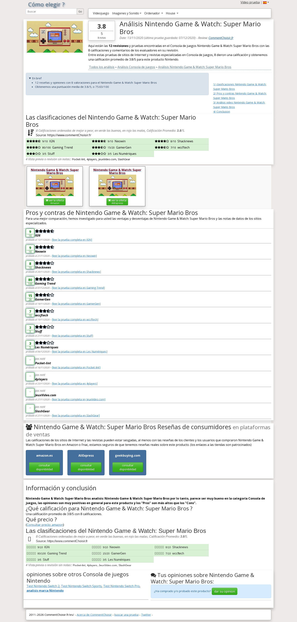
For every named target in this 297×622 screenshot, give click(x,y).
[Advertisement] (242, 137)
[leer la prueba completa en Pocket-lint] (76, 367)
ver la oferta (55, 202)
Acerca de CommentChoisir (94, 615)
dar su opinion (224, 591)
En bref (36, 78)
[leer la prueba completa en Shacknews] (76, 271)
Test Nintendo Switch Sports (81, 586)
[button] (266, 2)
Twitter (146, 615)
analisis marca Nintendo (45, 591)
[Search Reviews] (51, 11)
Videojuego (101, 13)
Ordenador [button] (152, 13)
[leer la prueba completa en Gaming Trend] (78, 288)
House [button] (171, 13)
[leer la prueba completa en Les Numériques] (79, 351)
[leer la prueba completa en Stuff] (72, 335)
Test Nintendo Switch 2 (43, 586)
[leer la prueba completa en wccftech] (75, 319)
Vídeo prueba (250, 2)
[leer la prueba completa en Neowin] (74, 256)
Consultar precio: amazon (45, 525)
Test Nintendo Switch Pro (121, 586)
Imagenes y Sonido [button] (125, 13)
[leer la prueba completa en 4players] (75, 383)
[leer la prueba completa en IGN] (72, 239)
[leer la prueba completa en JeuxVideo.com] (78, 399)
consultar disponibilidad (44, 467)
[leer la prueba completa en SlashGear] (76, 415)
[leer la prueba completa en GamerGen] (76, 303)
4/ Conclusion (221, 111)
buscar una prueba (126, 615)
